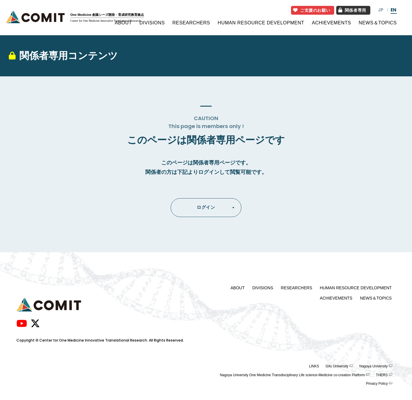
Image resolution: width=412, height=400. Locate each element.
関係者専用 (352, 10)
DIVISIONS (152, 22)
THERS (382, 375)
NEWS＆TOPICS (378, 22)
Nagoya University (373, 366)
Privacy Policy (377, 383)
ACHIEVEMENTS (331, 22)
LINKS (314, 366)
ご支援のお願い (311, 10)
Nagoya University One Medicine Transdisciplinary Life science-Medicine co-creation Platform (292, 375)
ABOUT (123, 22)
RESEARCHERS (191, 22)
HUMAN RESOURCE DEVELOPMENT (261, 22)
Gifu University (336, 366)
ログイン (206, 207)
